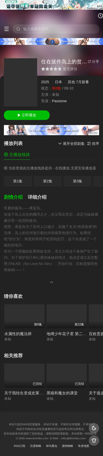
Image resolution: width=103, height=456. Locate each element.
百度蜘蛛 (35, 445)
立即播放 (26, 115)
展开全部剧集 (71, 144)
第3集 (77, 181)
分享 (93, 61)
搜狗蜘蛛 (67, 445)
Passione (59, 101)
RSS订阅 (19, 445)
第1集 (17, 181)
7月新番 (82, 82)
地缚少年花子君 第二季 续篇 (71, 334)
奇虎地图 (83, 445)
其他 (71, 82)
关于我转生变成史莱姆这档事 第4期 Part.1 (40, 393)
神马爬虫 (51, 445)
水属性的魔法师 (18, 334)
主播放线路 (17, 154)
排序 (93, 144)
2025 (45, 82)
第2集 (47, 181)
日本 (58, 82)
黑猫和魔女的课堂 (62, 393)
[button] (16, 197)
